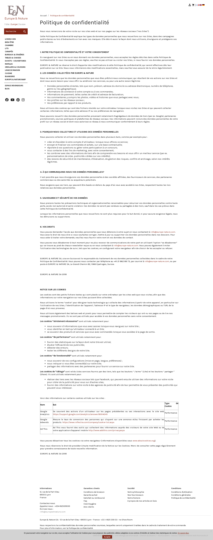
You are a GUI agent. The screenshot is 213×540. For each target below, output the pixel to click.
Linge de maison (12, 70)
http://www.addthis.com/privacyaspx (106, 430)
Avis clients (89, 507)
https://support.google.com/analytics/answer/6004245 (80, 414)
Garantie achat (90, 495)
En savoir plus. (183, 533)
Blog (7, 89)
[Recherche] (16, 31)
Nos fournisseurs (135, 495)
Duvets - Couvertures (15, 61)
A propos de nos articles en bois (142, 501)
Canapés (9, 51)
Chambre (9, 45)
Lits (6, 48)
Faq (85, 501)
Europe (14, 24)
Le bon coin (10, 39)
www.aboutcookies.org (144, 440)
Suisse (22, 24)
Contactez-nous (47, 503)
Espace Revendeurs (14, 86)
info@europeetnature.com (52, 511)
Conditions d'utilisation (181, 492)
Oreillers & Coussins (15, 67)
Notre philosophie (135, 492)
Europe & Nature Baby (15, 79)
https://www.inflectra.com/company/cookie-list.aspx (88, 422)
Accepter (107, 537)
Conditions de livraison (94, 492)
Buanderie (10, 76)
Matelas (9, 64)
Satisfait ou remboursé (94, 498)
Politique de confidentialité (183, 498)
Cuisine (8, 73)
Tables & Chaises (13, 58)
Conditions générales (181, 495)
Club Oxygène (90, 504)
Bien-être (9, 42)
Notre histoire (133, 498)
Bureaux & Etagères (14, 55)
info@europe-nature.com (163, 232)
